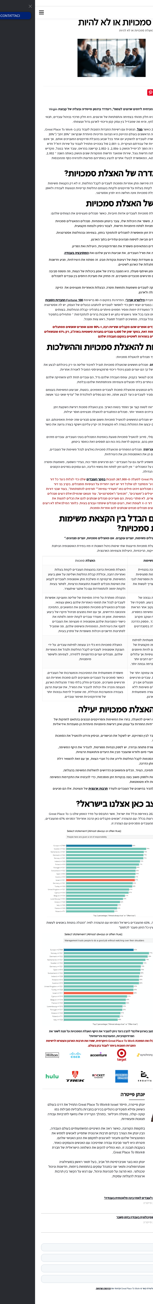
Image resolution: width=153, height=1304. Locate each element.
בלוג (126, 30)
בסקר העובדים (60, 479)
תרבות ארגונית (63, 788)
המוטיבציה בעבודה (41, 253)
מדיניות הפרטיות (68, 1288)
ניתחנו (142, 479)
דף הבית (140, 30)
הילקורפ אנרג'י (100, 300)
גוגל (104, 129)
